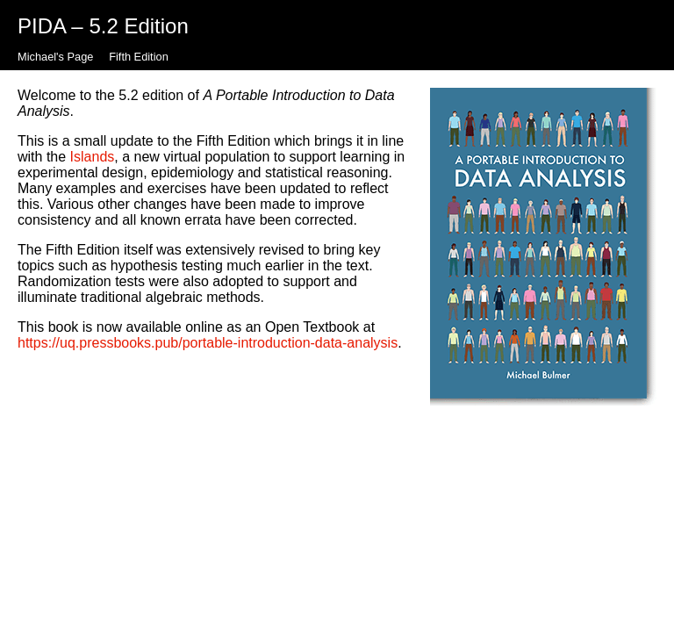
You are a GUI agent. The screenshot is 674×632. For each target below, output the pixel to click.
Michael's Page (55, 56)
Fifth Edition (138, 56)
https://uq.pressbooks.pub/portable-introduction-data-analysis (208, 342)
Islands (92, 156)
